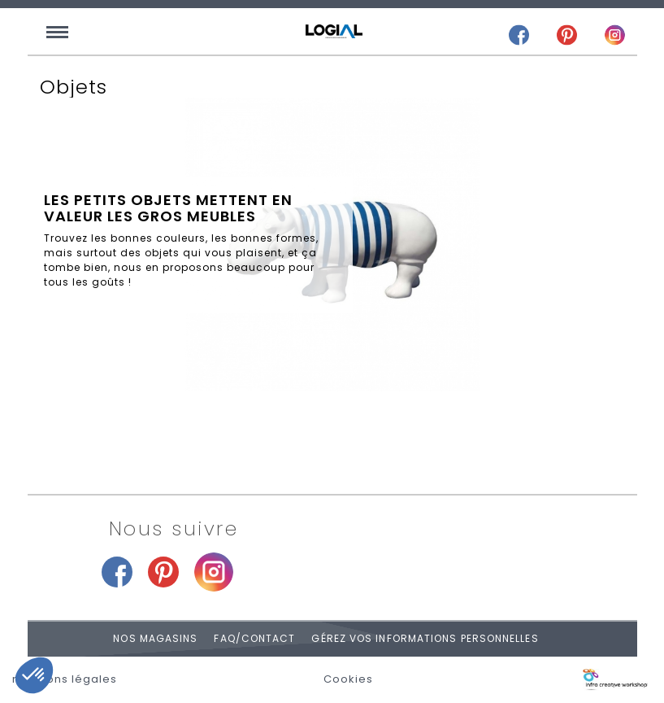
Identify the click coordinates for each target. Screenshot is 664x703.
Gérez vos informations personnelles (424, 638)
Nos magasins (155, 638)
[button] (34, 675)
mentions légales (64, 679)
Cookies (348, 679)
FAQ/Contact (254, 638)
